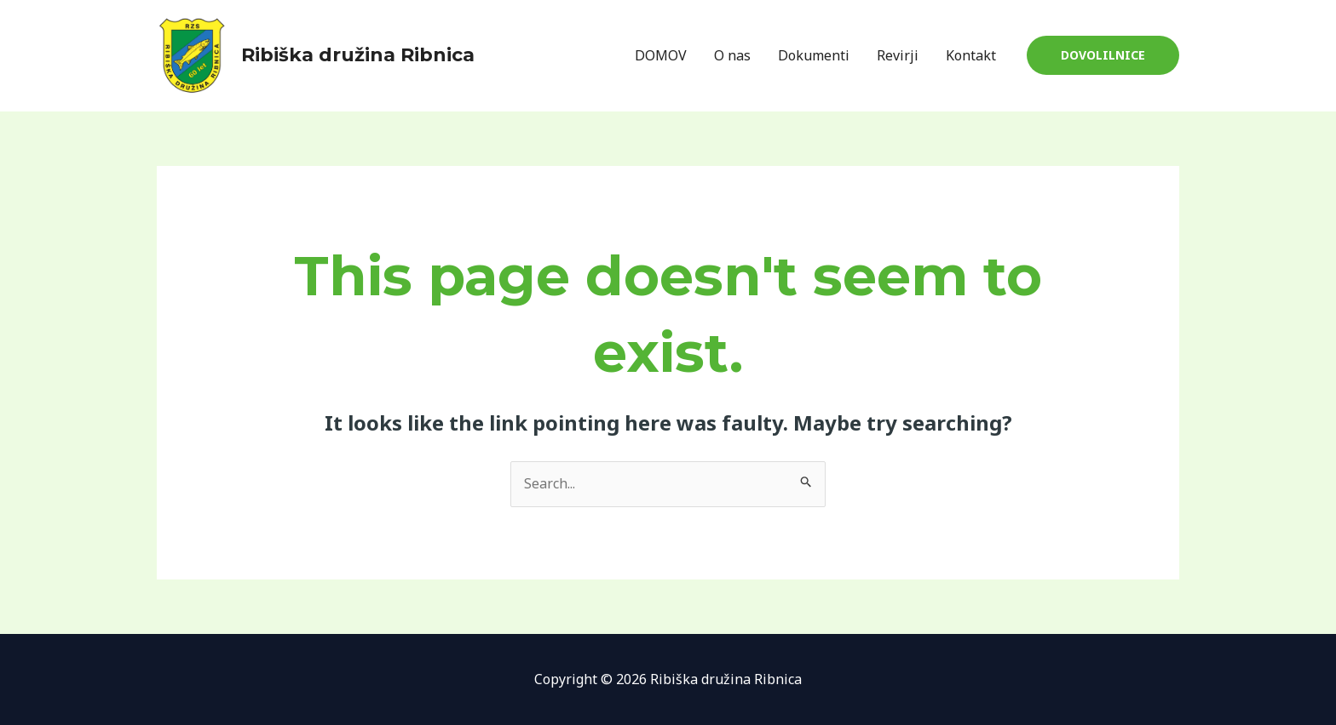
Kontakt (971, 55)
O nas (732, 55)
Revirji (897, 55)
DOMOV (661, 55)
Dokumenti (813, 55)
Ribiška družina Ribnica (358, 54)
